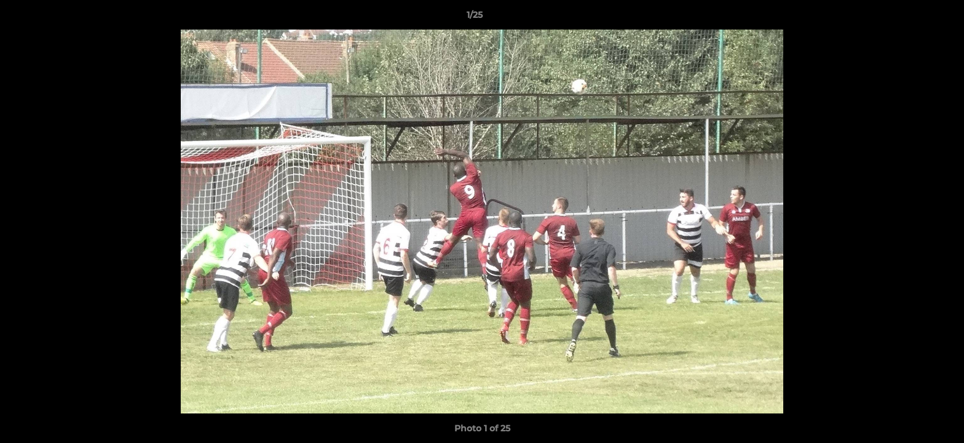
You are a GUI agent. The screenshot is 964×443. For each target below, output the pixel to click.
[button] (912, 17)
